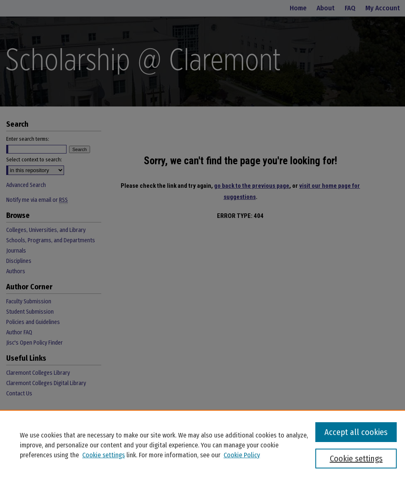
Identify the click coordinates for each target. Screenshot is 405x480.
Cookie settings (103, 455)
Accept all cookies (356, 432)
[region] (202, 445)
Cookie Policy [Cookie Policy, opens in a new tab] (242, 455)
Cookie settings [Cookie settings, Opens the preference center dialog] (356, 458)
